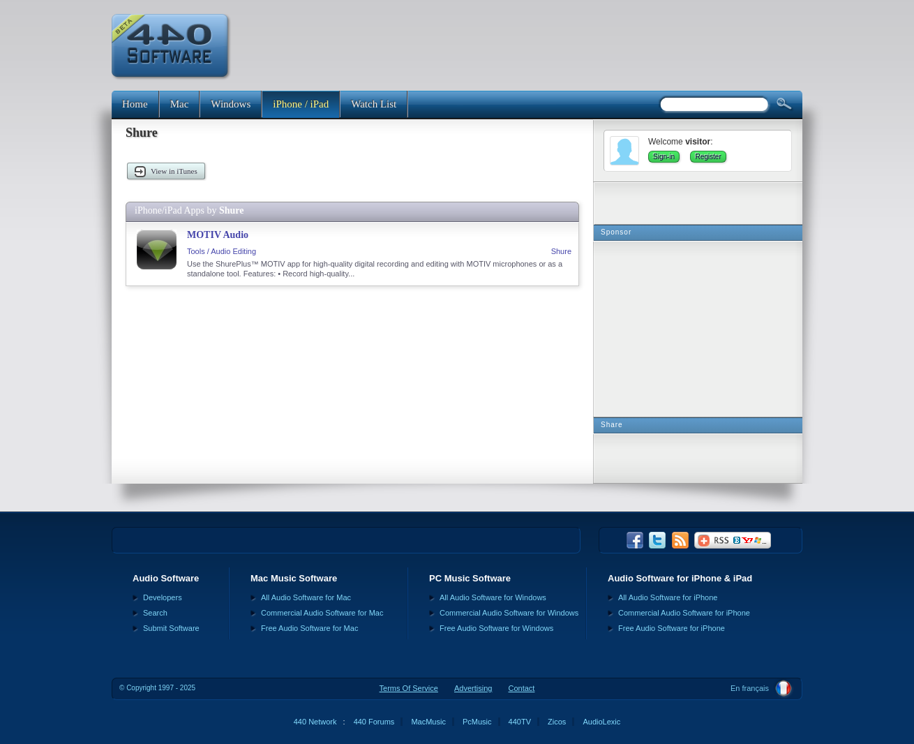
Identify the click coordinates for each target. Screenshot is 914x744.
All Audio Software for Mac (306, 597)
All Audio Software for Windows (493, 597)
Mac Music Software (293, 578)
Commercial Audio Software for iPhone (684, 613)
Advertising (473, 688)
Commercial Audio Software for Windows (509, 613)
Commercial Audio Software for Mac (322, 613)
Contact (521, 688)
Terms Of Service (409, 688)
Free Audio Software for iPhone (671, 628)
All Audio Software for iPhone (667, 597)
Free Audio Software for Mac (309, 628)
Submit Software (171, 628)
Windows (230, 104)
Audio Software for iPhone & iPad (680, 578)
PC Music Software (470, 578)
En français (750, 688)
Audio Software (166, 578)
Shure (561, 251)
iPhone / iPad (301, 104)
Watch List (373, 104)
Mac (179, 104)
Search (155, 613)
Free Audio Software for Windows (496, 628)
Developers (162, 597)
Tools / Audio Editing (221, 251)
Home (135, 104)
